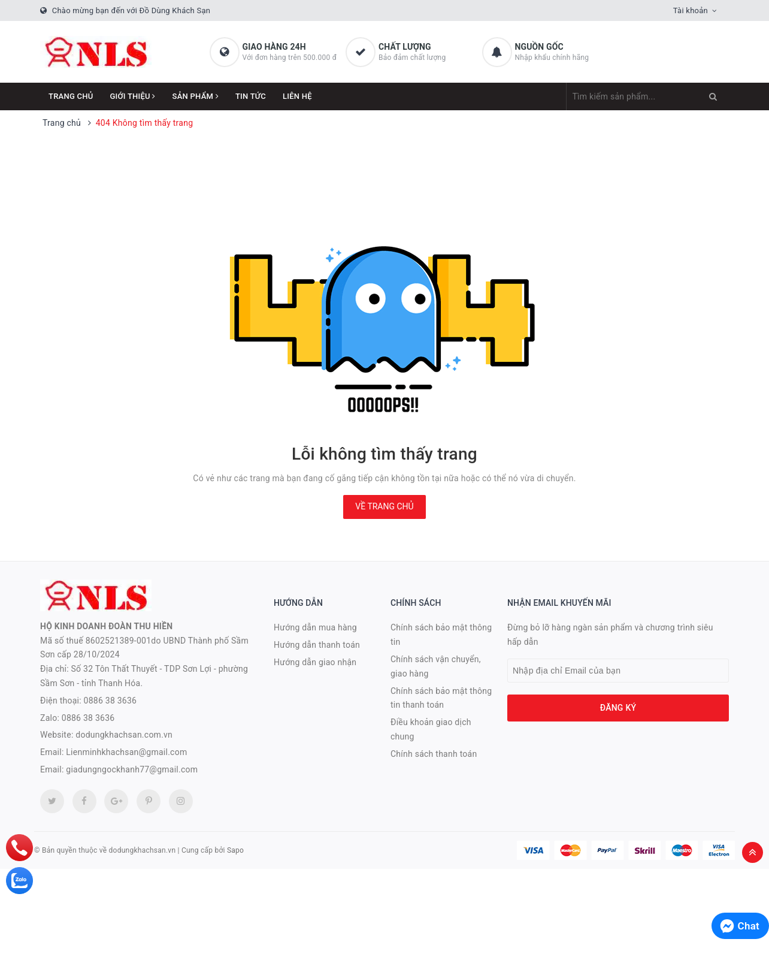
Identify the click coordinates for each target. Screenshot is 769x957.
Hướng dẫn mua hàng (315, 627)
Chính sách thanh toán (433, 754)
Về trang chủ (384, 506)
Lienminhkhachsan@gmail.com (126, 752)
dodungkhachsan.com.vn (123, 734)
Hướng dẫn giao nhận (315, 662)
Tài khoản (690, 10)
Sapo (235, 850)
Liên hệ (297, 96)
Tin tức (250, 96)
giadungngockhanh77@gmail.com (132, 769)
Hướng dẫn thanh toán (317, 645)
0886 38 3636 (110, 700)
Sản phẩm (195, 96)
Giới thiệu (133, 96)
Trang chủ (71, 96)
